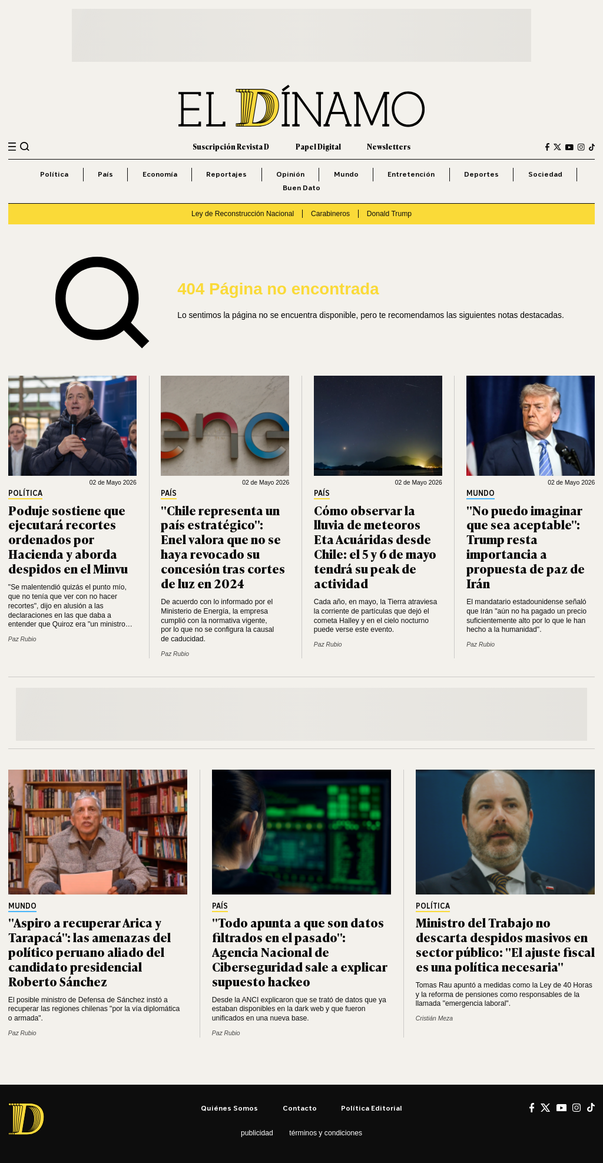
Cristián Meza (434, 1018)
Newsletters (388, 146)
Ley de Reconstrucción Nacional (242, 214)
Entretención (411, 174)
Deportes (481, 174)
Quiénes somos (229, 1108)
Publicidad (257, 1133)
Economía (160, 174)
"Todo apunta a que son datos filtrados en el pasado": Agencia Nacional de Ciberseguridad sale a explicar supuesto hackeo (299, 951)
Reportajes (226, 174)
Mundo (346, 174)
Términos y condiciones (325, 1133)
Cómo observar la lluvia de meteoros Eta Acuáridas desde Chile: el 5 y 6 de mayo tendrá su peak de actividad (375, 546)
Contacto (300, 1108)
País (105, 174)
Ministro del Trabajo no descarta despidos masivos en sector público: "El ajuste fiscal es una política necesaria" (505, 944)
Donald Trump (389, 214)
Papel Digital (318, 146)
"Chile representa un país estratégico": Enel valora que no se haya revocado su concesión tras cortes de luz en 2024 (223, 546)
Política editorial (371, 1108)
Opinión (290, 174)
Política (54, 174)
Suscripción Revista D (231, 146)
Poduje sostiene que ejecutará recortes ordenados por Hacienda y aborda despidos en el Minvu (68, 539)
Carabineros (330, 214)
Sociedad (545, 174)
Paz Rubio (22, 639)
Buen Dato (301, 187)
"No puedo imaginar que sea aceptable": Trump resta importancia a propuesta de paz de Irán (525, 546)
